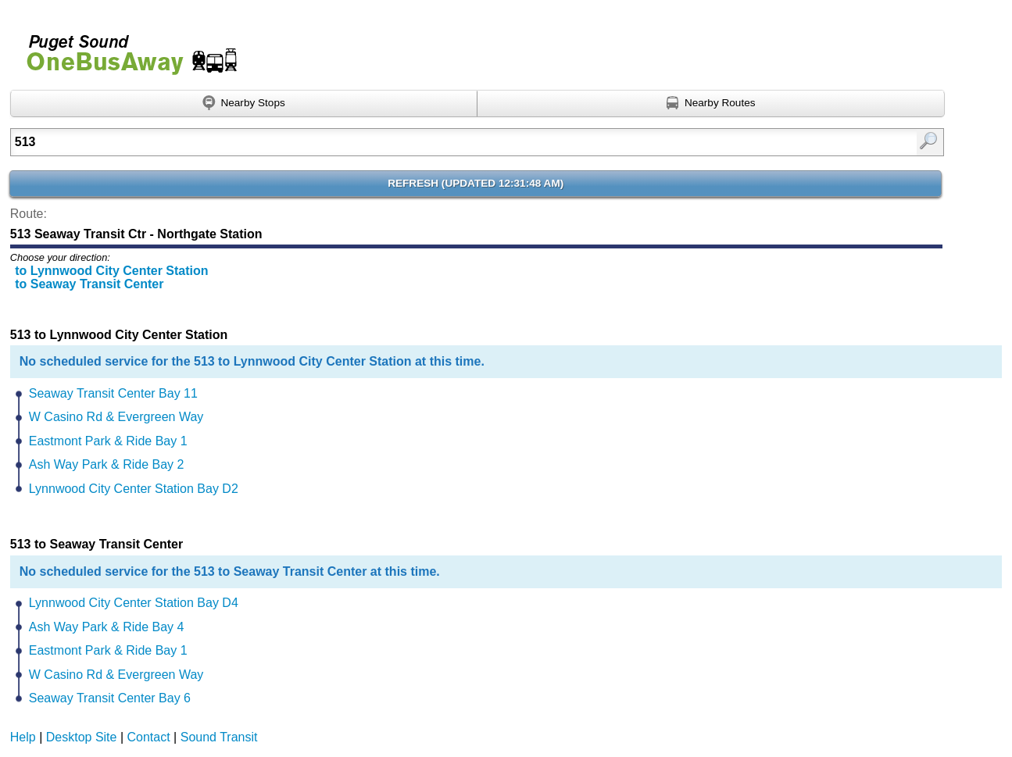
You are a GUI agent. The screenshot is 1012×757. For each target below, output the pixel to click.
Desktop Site (81, 737)
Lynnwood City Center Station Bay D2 (133, 488)
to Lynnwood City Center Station (111, 270)
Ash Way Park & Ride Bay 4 (106, 627)
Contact (148, 737)
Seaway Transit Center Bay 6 (110, 698)
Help (23, 737)
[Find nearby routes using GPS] (711, 104)
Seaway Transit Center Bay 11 (113, 393)
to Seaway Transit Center (89, 284)
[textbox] (409, 142)
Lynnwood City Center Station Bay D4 (133, 602)
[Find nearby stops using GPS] (244, 104)
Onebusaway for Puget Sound (125, 48)
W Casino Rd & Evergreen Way (116, 416)
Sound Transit (219, 737)
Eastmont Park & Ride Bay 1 (108, 441)
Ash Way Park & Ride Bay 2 (106, 464)
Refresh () (475, 183)
